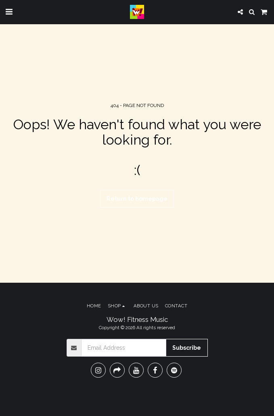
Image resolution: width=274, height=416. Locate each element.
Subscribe (186, 348)
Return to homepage (137, 198)
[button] (9, 11)
